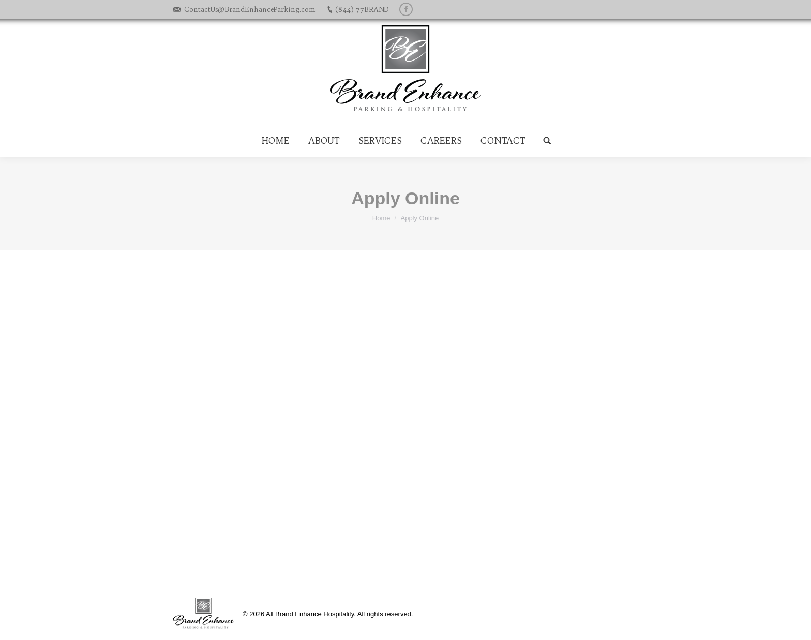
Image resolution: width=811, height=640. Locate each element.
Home (381, 218)
